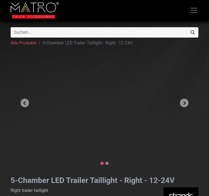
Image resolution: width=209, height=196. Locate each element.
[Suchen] (192, 32)
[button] (25, 103)
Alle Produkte (23, 42)
